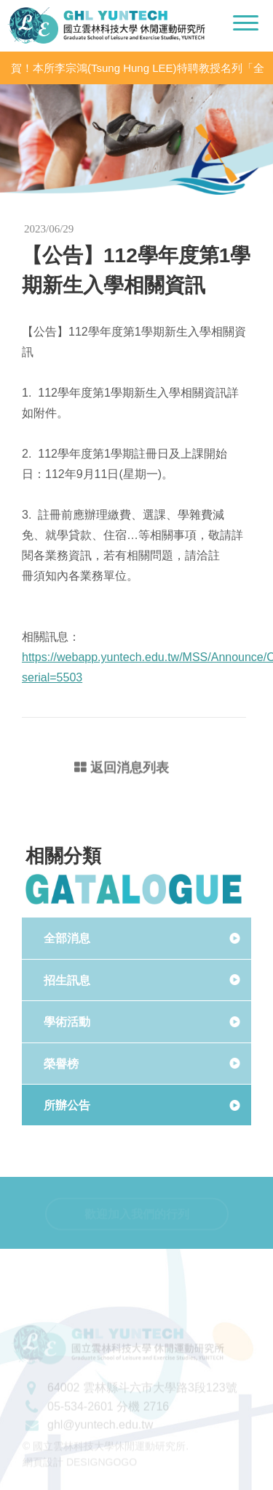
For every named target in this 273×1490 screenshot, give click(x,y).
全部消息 (67, 938)
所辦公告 (67, 1105)
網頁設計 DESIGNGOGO (80, 1469)
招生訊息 (67, 980)
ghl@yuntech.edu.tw (100, 1431)
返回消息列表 (121, 769)
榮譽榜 (61, 1064)
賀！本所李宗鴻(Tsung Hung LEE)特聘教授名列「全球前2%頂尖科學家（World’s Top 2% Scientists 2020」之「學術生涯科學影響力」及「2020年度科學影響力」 (139, 69)
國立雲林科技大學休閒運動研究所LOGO (106, 25)
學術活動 (67, 1022)
